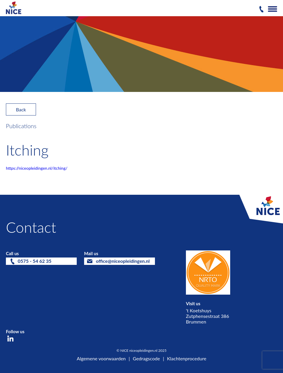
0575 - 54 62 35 (34, 261)
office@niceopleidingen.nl (123, 261)
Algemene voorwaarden (101, 358)
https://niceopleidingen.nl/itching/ (37, 168)
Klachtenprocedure (186, 358)
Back (21, 109)
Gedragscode (146, 358)
